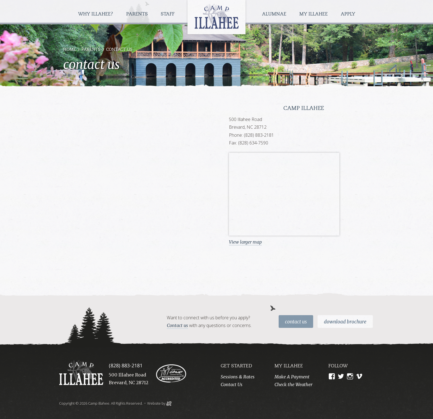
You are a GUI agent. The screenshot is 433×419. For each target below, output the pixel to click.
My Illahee (314, 14)
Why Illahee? (96, 14)
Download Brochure (345, 322)
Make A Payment (292, 377)
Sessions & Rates (238, 377)
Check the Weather (293, 384)
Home (69, 50)
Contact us (177, 325)
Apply (348, 14)
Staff (168, 14)
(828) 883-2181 (125, 365)
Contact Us (296, 322)
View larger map (245, 242)
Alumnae (275, 14)
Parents (137, 14)
